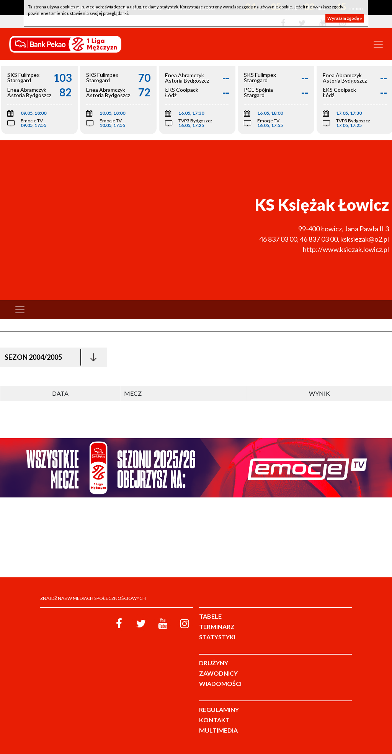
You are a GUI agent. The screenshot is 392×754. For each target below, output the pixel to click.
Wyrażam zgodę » (344, 18)
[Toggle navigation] (378, 44)
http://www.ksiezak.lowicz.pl (346, 249)
